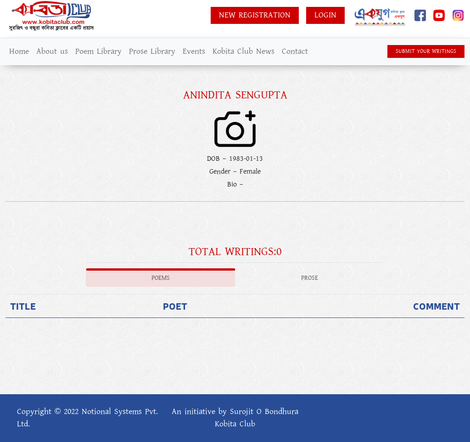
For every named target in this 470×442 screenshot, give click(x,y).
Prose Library (152, 51)
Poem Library (98, 51)
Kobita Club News (243, 51)
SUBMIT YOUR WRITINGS (426, 51)
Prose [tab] (309, 278)
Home (19, 51)
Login (325, 15)
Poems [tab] (160, 278)
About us (52, 51)
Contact (295, 51)
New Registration (255, 15)
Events (194, 51)
